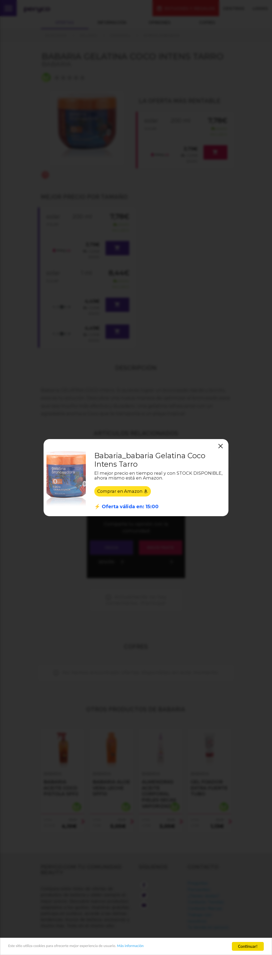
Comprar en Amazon (124, 491)
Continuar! (248, 946)
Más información (150, 946)
